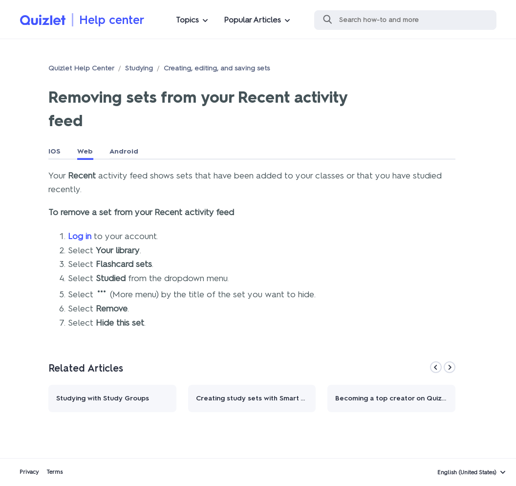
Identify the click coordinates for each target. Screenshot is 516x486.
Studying (139, 68)
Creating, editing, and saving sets (217, 68)
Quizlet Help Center (81, 68)
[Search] (405, 20)
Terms (54, 471)
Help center (111, 20)
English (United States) (466, 472)
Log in (79, 236)
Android (123, 151)
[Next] (449, 367)
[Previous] (436, 367)
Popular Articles (252, 19)
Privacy (29, 471)
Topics (187, 19)
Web (85, 151)
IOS (54, 151)
